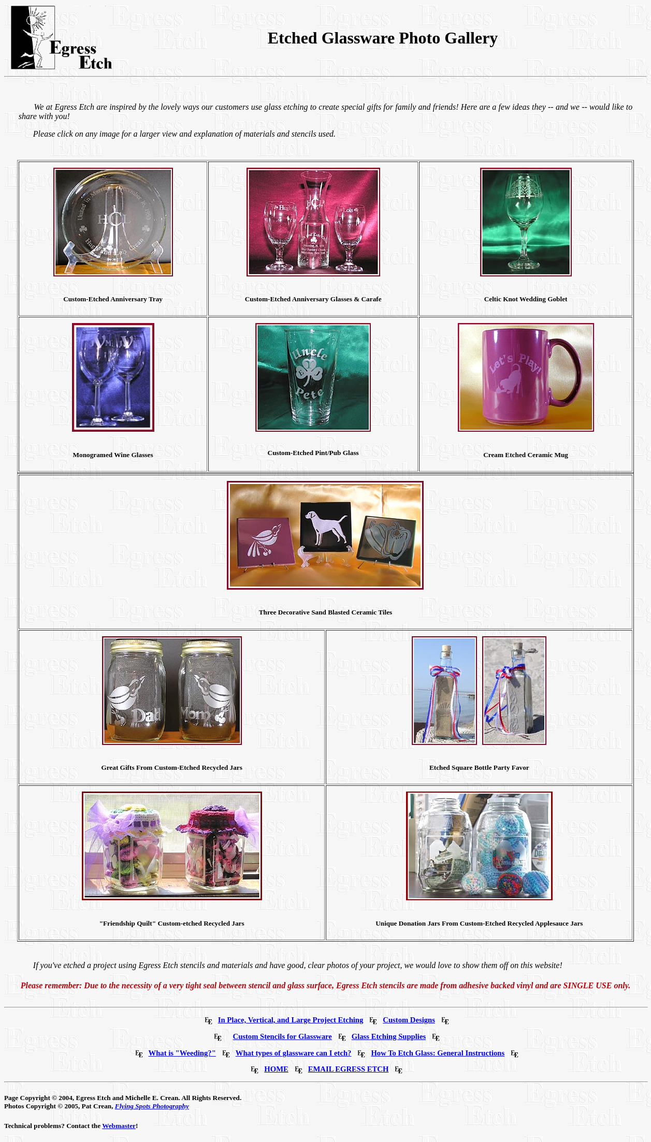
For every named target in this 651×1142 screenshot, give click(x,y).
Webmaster (119, 1126)
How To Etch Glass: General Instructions (437, 1053)
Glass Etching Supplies (389, 1036)
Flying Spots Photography (152, 1106)
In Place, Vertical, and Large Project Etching (291, 1020)
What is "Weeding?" (182, 1053)
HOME (276, 1069)
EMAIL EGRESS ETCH (348, 1069)
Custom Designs (409, 1020)
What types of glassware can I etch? (294, 1053)
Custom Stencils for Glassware (282, 1036)
